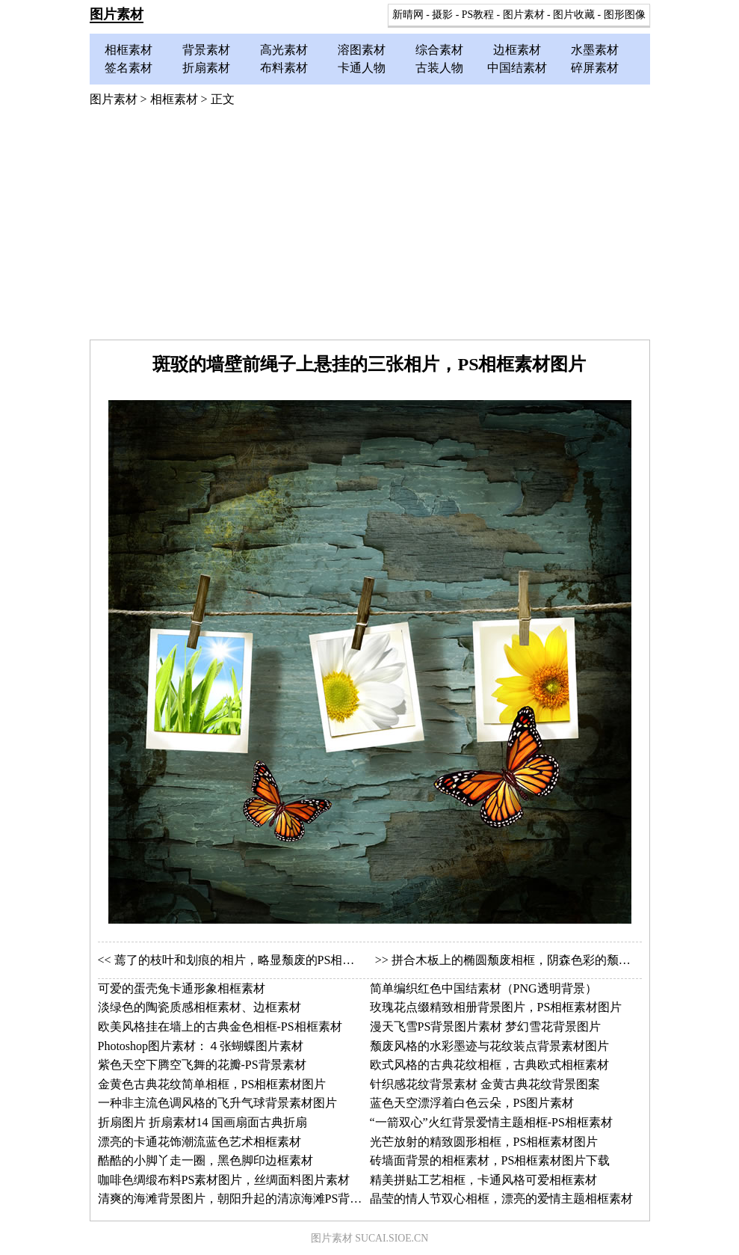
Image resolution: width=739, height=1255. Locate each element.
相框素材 (128, 49)
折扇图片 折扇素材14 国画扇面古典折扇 (202, 1122)
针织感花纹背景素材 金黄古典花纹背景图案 (485, 1084)
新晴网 (408, 14)
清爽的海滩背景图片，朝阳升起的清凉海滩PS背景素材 (242, 1198)
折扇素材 (206, 67)
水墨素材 (595, 49)
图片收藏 (574, 14)
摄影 (442, 14)
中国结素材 (517, 67)
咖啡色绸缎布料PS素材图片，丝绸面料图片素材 (224, 1179)
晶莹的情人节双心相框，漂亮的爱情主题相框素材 (501, 1198)
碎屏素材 (595, 67)
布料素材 (284, 67)
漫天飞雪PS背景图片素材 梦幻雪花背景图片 (486, 1026)
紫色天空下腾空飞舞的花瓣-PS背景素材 (202, 1064)
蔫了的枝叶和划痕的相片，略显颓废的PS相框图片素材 (258, 960)
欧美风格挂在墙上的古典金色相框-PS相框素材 (220, 1026)
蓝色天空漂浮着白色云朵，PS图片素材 (472, 1102)
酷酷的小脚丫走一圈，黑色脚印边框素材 (205, 1160)
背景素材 (206, 49)
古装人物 (439, 67)
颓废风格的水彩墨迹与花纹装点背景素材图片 (489, 1046)
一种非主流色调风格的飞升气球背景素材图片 (217, 1102)
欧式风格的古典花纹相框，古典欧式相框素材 (489, 1064)
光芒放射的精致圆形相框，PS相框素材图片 (484, 1141)
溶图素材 (362, 49)
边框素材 (517, 49)
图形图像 (625, 14)
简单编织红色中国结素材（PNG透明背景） (483, 988)
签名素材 (128, 67)
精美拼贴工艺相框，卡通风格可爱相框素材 (483, 1179)
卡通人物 (362, 67)
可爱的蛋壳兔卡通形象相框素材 (181, 988)
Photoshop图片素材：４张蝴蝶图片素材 (201, 1046)
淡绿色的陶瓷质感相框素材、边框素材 (199, 1007)
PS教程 (478, 14)
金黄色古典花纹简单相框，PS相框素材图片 (212, 1084)
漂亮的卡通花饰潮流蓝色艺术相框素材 (199, 1141)
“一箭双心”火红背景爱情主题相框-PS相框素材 (491, 1122)
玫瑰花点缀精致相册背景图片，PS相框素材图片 (496, 1007)
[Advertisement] (370, 227)
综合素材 (439, 49)
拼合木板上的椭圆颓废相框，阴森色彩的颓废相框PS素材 (542, 960)
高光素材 (284, 49)
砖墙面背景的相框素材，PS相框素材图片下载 (490, 1160)
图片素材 (116, 14)
